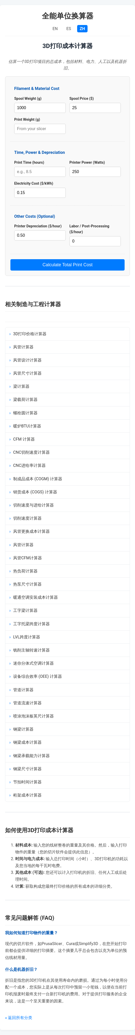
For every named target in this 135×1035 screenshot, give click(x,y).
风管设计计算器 (27, 360)
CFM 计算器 (24, 439)
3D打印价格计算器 (30, 333)
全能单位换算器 (67, 16)
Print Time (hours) (29, 162)
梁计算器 (21, 386)
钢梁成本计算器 (27, 742)
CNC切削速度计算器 (31, 452)
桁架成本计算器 (27, 795)
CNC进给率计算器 (29, 465)
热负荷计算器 (25, 571)
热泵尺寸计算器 (27, 584)
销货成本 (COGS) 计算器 (35, 492)
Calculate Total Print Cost (67, 264)
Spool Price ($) (82, 99)
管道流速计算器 (27, 703)
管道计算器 (23, 689)
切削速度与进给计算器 (33, 505)
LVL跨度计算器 (26, 637)
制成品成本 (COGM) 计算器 (37, 478)
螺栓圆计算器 (25, 413)
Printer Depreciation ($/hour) (38, 226)
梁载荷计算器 (25, 399)
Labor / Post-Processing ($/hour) (89, 229)
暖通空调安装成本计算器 (35, 597)
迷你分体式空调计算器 (33, 663)
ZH (82, 28)
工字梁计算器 (25, 610)
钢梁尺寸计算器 (27, 768)
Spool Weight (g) (28, 99)
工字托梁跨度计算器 (31, 623)
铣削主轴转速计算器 (31, 650)
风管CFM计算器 (27, 558)
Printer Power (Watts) (87, 162)
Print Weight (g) (27, 119)
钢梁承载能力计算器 (31, 755)
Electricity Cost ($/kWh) (33, 183)
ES (69, 28)
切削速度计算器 (27, 518)
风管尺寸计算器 (27, 373)
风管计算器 (23, 347)
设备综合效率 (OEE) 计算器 (37, 676)
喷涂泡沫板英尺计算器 (33, 716)
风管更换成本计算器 (31, 531)
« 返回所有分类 (18, 1017)
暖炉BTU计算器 (27, 426)
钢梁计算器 (23, 729)
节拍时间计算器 (27, 782)
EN (56, 28)
